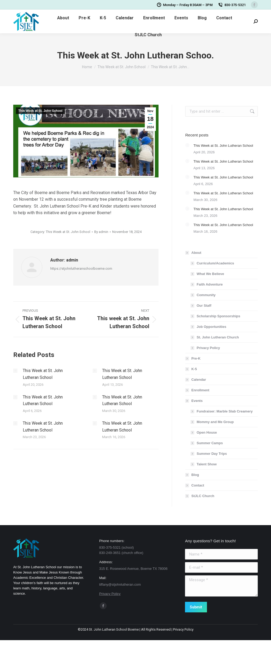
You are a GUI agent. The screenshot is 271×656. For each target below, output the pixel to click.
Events (194, 401)
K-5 (194, 369)
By (101, 232)
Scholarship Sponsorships (218, 316)
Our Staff (204, 306)
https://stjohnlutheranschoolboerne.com (81, 268)
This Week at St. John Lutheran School (43, 374)
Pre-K (196, 358)
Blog (195, 475)
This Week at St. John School (40, 111)
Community (206, 295)
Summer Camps (210, 443)
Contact (197, 485)
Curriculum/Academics (215, 263)
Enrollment (200, 390)
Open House (207, 432)
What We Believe (210, 274)
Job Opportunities (211, 327)
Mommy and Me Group (215, 422)
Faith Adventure (210, 284)
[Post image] (15, 371)
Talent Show (207, 464)
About (193, 253)
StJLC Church (202, 496)
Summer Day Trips (212, 454)
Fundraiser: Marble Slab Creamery (225, 411)
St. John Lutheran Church (218, 337)
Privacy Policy (208, 348)
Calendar (198, 380)
